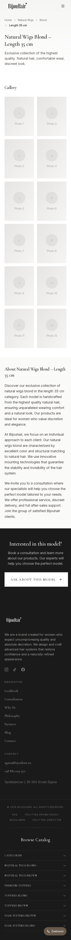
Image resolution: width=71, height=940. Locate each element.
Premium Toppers (18, 885)
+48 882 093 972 (15, 771)
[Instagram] (6, 669)
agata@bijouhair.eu (18, 763)
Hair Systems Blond (20, 925)
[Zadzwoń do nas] (55, 931)
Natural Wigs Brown (21, 875)
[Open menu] (62, 6)
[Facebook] (23, 669)
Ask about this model (36, 579)
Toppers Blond (16, 895)
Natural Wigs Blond (20, 865)
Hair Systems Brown (20, 915)
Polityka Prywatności (42, 814)
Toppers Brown (16, 905)
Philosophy (12, 716)
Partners (10, 724)
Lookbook (11, 691)
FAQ (15, 814)
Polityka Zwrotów (47, 820)
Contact (10, 741)
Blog (8, 732)
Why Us (10, 707)
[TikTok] (15, 669)
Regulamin (17, 820)
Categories (13, 855)
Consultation (14, 699)
